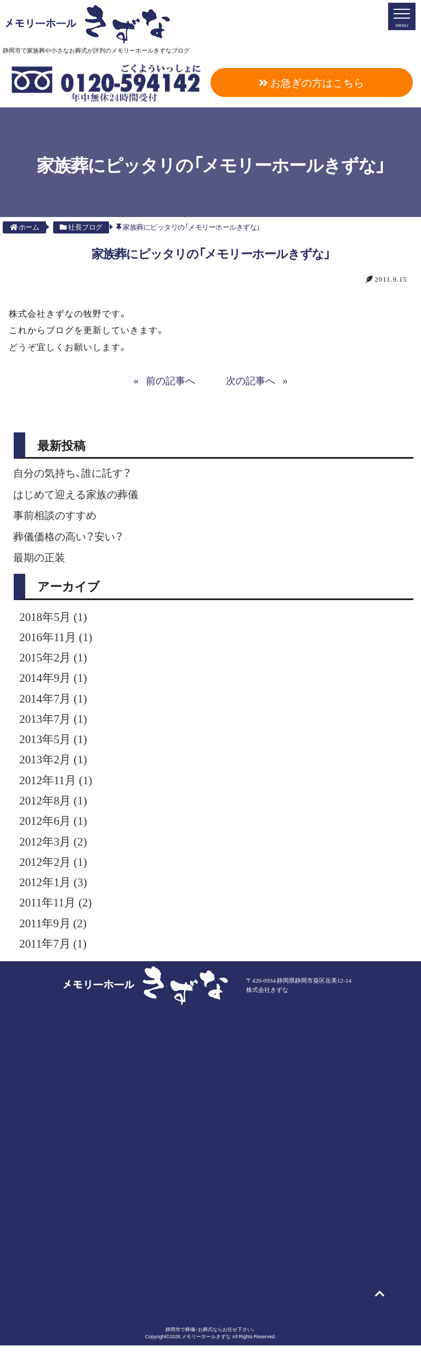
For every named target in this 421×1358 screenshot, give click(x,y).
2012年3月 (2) (55, 850)
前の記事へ (169, 379)
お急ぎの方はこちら (311, 82)
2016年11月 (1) (57, 639)
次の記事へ (252, 379)
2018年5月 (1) (55, 618)
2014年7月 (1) (55, 702)
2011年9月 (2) (54, 934)
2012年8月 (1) (55, 808)
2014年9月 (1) (55, 681)
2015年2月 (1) (55, 660)
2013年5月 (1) (55, 745)
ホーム (24, 226)
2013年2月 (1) (55, 765)
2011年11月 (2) (57, 913)
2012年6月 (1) (55, 828)
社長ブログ (81, 226)
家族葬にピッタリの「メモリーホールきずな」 (188, 226)
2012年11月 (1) (57, 786)
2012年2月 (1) (55, 871)
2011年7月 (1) (54, 955)
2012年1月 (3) (55, 891)
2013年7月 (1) (55, 723)
